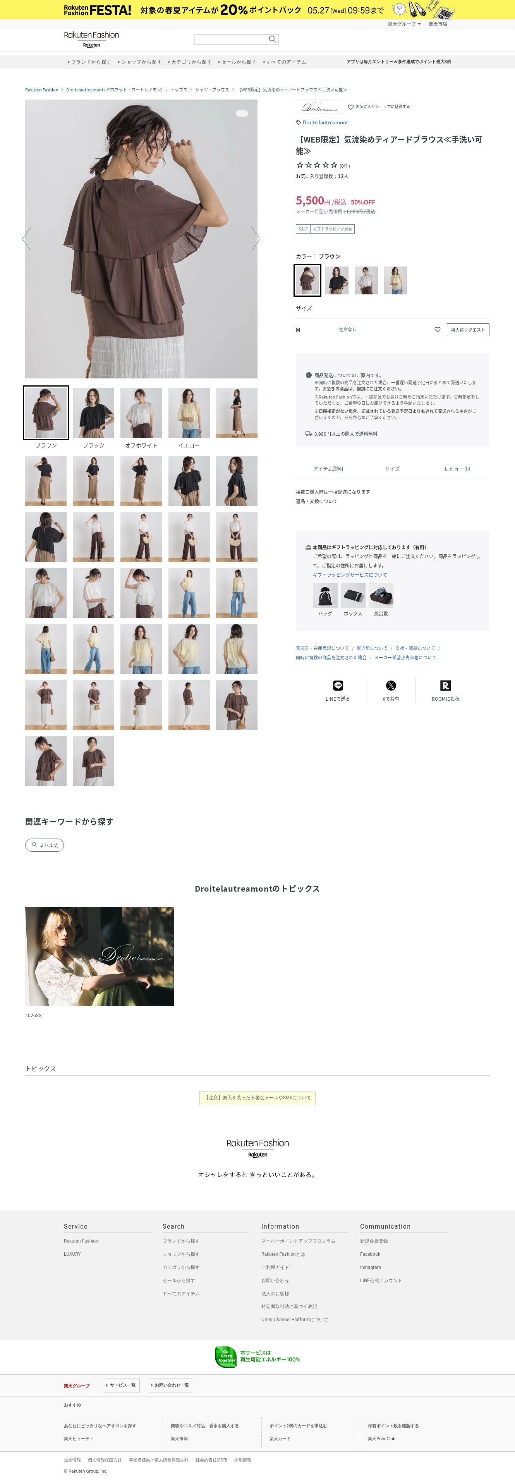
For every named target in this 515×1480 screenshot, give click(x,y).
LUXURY (72, 1254)
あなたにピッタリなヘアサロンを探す (100, 1425)
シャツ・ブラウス (212, 90)
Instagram (370, 1267)
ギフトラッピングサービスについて (350, 574)
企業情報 (72, 1460)
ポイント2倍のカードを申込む (298, 1425)
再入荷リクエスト (468, 330)
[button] (26, 239)
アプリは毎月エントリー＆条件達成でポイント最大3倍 (399, 61)
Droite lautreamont (325, 122)
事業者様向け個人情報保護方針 (159, 1460)
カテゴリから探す (181, 1267)
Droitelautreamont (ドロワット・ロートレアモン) (114, 90)
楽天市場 (438, 24)
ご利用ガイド (275, 1267)
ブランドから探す (181, 1241)
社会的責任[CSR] (211, 1460)
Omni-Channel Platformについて (294, 1319)
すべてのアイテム (181, 1293)
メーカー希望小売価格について (405, 657)
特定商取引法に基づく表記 (289, 1306)
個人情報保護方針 (105, 1460)
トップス (178, 90)
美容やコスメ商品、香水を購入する (205, 1425)
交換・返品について (415, 648)
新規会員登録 (374, 1241)
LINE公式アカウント (381, 1280)
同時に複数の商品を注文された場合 (331, 657)
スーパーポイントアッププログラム (298, 1241)
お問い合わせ (275, 1280)
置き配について (372, 648)
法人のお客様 (275, 1293)
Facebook (370, 1254)
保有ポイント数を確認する (393, 1425)
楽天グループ (402, 24)
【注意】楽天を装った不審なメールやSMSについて (257, 1097)
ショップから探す (181, 1254)
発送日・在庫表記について (322, 648)
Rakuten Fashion (124, 39)
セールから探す (179, 1280)
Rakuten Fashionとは (283, 1254)
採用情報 (242, 1460)
